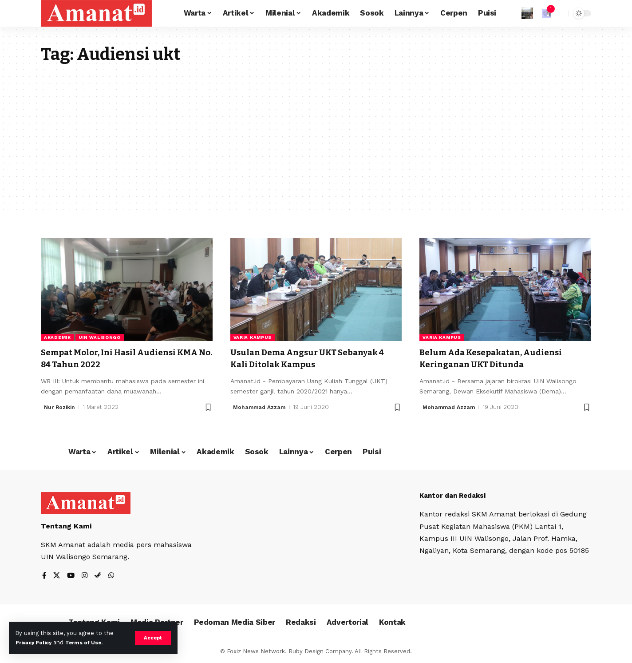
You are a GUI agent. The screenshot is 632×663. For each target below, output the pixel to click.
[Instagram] (86, 575)
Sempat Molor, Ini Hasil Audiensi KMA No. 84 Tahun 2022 (118, 358)
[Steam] (100, 575)
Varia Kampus (252, 337)
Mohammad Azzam (261, 407)
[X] (57, 575)
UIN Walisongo (100, 337)
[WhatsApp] (113, 575)
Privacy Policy (36, 642)
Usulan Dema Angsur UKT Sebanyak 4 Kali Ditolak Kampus (315, 358)
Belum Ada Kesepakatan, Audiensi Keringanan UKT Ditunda (500, 358)
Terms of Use (91, 642)
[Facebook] (44, 575)
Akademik (57, 337)
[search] (559, 13)
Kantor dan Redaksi (455, 495)
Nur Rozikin (61, 407)
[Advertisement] (316, 131)
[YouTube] (72, 575)
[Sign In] (527, 13)
